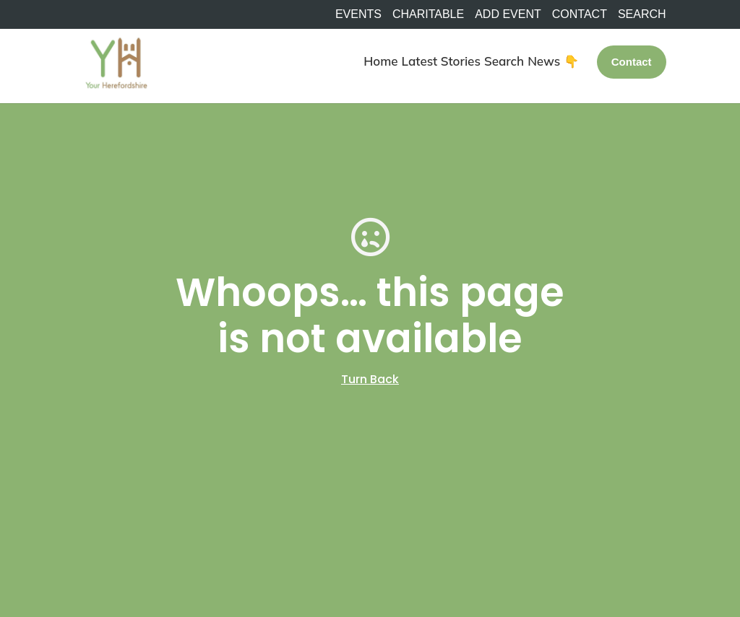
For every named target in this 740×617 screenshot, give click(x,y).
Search (504, 61)
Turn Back (370, 379)
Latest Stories (441, 61)
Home (380, 61)
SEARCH (642, 14)
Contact (579, 14)
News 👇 (553, 61)
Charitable (428, 14)
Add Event (508, 14)
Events (358, 14)
